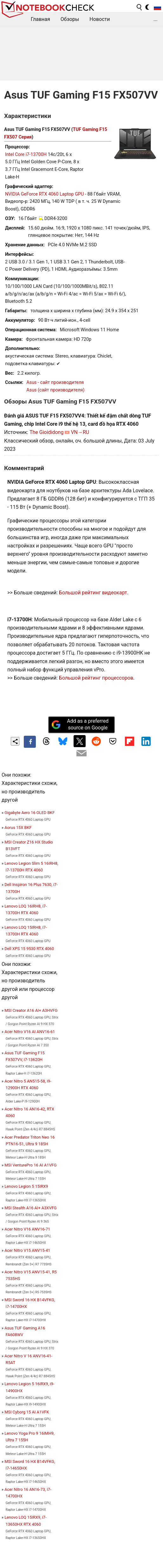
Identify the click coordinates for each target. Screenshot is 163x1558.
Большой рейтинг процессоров (96, 678)
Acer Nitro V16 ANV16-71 (27, 1229)
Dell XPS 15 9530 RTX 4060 (29, 948)
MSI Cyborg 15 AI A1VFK (26, 1412)
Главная (40, 19)
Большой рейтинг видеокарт (93, 593)
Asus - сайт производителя (55, 382)
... (155, 19)
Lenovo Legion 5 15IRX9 (26, 1186)
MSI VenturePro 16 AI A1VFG (30, 1165)
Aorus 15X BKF (17, 827)
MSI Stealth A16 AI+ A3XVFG (30, 1208)
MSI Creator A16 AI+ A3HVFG (30, 1010)
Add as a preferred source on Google (79, 724)
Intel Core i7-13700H (26, 154)
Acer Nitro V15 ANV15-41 (27, 1250)
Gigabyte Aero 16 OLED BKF (29, 812)
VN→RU (80, 432)
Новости (99, 19)
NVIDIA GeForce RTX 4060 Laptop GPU (44, 194)
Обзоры (70, 19)
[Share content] (15, 741)
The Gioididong (46, 432)
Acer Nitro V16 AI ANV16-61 (29, 1031)
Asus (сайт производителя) (55, 390)
